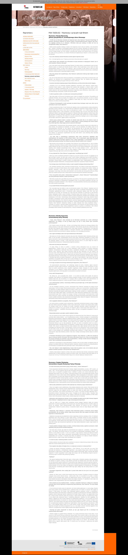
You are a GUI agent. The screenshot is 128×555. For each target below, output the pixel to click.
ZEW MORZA (26, 49)
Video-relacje (27, 80)
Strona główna (26, 27)
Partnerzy (27, 96)
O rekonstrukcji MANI (29, 87)
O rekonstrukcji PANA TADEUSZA (32, 74)
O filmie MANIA (28, 85)
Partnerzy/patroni (28, 60)
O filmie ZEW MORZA (29, 52)
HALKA (24, 45)
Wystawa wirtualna (29, 58)
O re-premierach (26, 98)
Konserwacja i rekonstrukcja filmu (32, 54)
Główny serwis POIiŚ (91, 549)
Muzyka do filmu (28, 56)
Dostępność (24, 553)
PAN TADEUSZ (39, 27)
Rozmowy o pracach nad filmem (32, 76)
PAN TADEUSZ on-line (30, 78)
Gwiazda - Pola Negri (29, 89)
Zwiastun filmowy (28, 63)
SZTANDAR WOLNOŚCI (28, 38)
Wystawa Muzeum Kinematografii (32, 94)
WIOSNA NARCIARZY (28, 36)
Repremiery (32, 27)
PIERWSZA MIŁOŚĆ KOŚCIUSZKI (30, 41)
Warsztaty (27, 69)
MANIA (24, 83)
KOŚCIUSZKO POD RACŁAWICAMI (31, 43)
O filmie (26, 67)
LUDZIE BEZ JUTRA (27, 47)
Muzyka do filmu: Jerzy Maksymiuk (32, 91)
